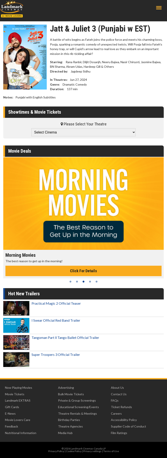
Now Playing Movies (18, 387)
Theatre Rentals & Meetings (77, 413)
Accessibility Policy (124, 420)
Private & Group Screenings (77, 400)
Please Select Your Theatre (84, 124)
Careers (116, 413)
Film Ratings (119, 433)
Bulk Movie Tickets (71, 394)
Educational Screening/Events (78, 407)
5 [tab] (96, 281)
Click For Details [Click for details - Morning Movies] (83, 271)
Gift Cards (12, 407)
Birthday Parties (69, 420)
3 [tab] (83, 281)
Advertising (66, 387)
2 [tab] (77, 281)
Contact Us (119, 394)
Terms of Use (111, 451)
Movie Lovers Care (17, 420)
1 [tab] (70, 281)
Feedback (11, 426)
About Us (117, 387)
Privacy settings (92, 451)
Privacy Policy (56, 451)
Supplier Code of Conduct (128, 426)
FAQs (115, 400)
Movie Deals (19, 151)
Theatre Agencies (70, 426)
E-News (10, 413)
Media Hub (65, 433)
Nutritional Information (20, 433)
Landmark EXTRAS (17, 400)
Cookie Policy (74, 451)
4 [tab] (90, 281)
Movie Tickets (14, 394)
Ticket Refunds (121, 407)
